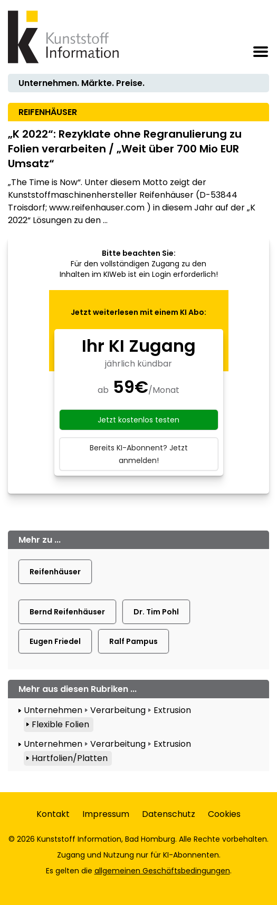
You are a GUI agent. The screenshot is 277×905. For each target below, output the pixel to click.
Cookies (224, 814)
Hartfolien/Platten (70, 758)
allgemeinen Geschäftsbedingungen (162, 870)
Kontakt (53, 814)
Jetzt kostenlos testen (138, 420)
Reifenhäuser (55, 571)
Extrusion (172, 710)
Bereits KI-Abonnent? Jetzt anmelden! (139, 454)
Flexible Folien (60, 724)
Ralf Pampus (133, 641)
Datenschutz (168, 814)
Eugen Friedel (55, 641)
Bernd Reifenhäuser (67, 611)
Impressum (105, 814)
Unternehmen (53, 710)
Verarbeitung (118, 710)
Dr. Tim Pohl (156, 611)
